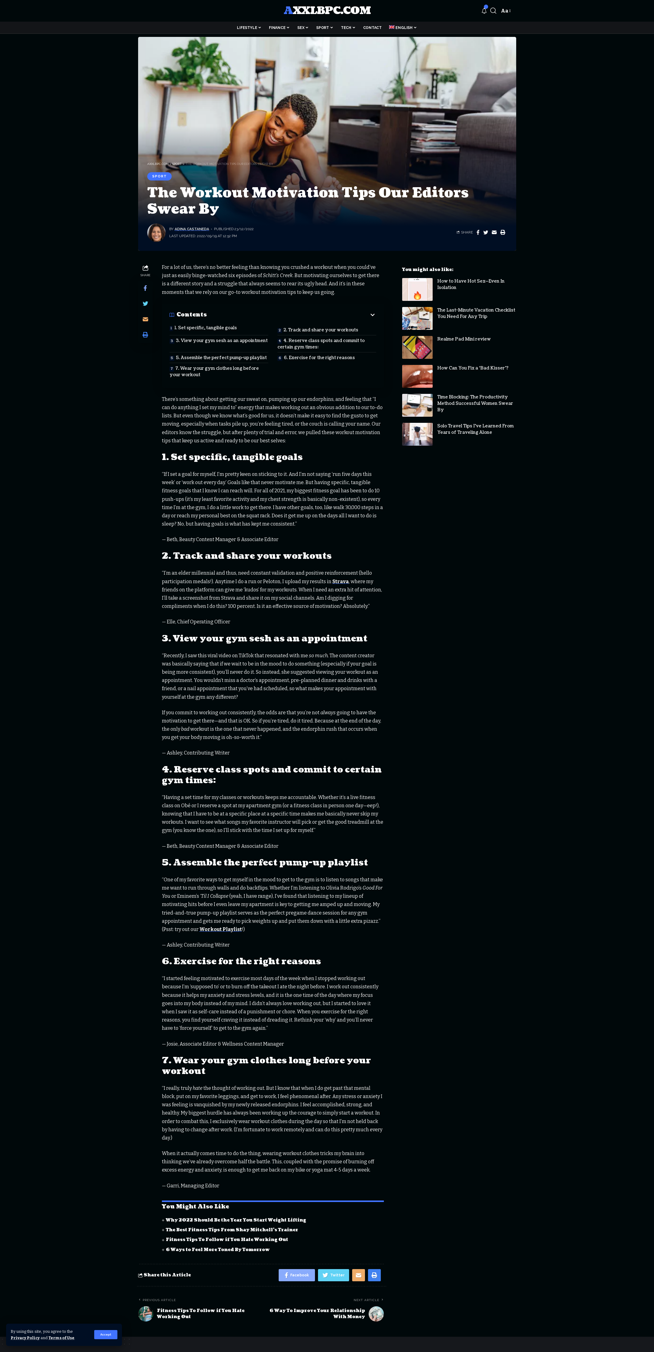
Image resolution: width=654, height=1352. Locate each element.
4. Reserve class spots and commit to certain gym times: (321, 344)
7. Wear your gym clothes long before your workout (214, 372)
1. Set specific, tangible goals (205, 328)
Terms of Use (61, 1338)
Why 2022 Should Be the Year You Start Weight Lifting (236, 1220)
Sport (159, 176)
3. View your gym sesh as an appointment (222, 341)
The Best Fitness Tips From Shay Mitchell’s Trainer (232, 1230)
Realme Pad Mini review (464, 334)
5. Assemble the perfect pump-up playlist (221, 358)
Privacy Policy (25, 1338)
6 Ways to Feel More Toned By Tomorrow (218, 1250)
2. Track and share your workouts (321, 330)
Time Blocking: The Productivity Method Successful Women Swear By (475, 399)
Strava (340, 581)
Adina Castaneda (192, 229)
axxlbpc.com (327, 11)
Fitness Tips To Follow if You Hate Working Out (227, 1240)
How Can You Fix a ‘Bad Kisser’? (473, 363)
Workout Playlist (220, 929)
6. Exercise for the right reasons (319, 358)
